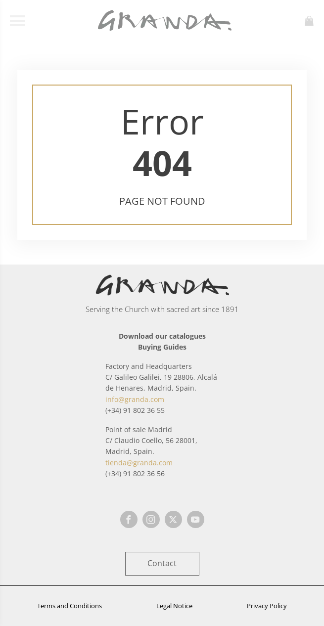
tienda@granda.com (139, 462)
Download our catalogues (162, 336)
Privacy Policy (267, 605)
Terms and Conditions (69, 605)
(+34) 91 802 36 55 (135, 410)
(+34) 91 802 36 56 (135, 473)
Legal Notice (174, 605)
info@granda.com (134, 399)
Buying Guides (162, 347)
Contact (162, 563)
